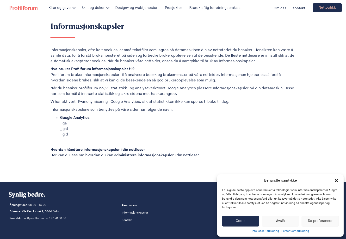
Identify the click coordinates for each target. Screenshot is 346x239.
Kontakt (298, 8)
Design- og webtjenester (136, 8)
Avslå (280, 221)
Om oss (280, 8)
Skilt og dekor (93, 8)
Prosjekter (173, 8)
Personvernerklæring (295, 231)
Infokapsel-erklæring (265, 231)
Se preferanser (320, 221)
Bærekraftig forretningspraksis (215, 8)
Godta (241, 221)
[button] (336, 180)
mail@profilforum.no (35, 218)
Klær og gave (60, 8)
